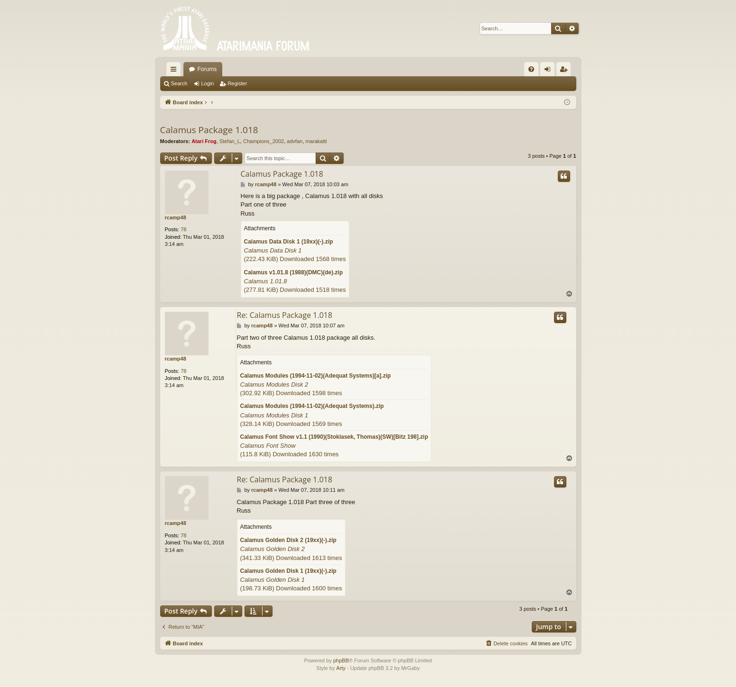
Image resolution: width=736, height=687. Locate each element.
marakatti (316, 141)
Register (237, 83)
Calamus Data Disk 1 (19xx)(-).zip (288, 241)
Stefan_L (229, 141)
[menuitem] (531, 69)
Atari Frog (204, 141)
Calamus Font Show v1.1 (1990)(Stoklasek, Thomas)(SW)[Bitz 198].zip (334, 437)
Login (207, 83)
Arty (341, 668)
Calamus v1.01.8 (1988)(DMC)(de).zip (293, 272)
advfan (294, 141)
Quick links (175, 71)
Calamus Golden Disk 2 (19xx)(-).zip (288, 540)
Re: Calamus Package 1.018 (285, 315)
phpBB (341, 660)
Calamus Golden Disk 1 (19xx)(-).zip (288, 571)
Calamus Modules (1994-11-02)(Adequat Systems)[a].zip (315, 375)
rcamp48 (175, 217)
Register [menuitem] (565, 71)
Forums (207, 69)
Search (179, 83)
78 (183, 229)
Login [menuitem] (549, 71)
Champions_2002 (263, 141)
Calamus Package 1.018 (209, 130)
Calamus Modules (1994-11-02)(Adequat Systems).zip (312, 406)
